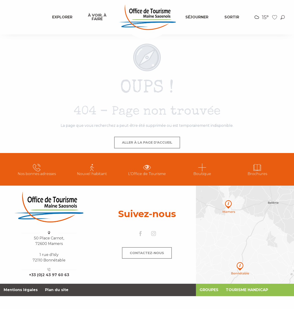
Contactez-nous (147, 253)
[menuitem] (62, 17)
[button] (283, 17)
